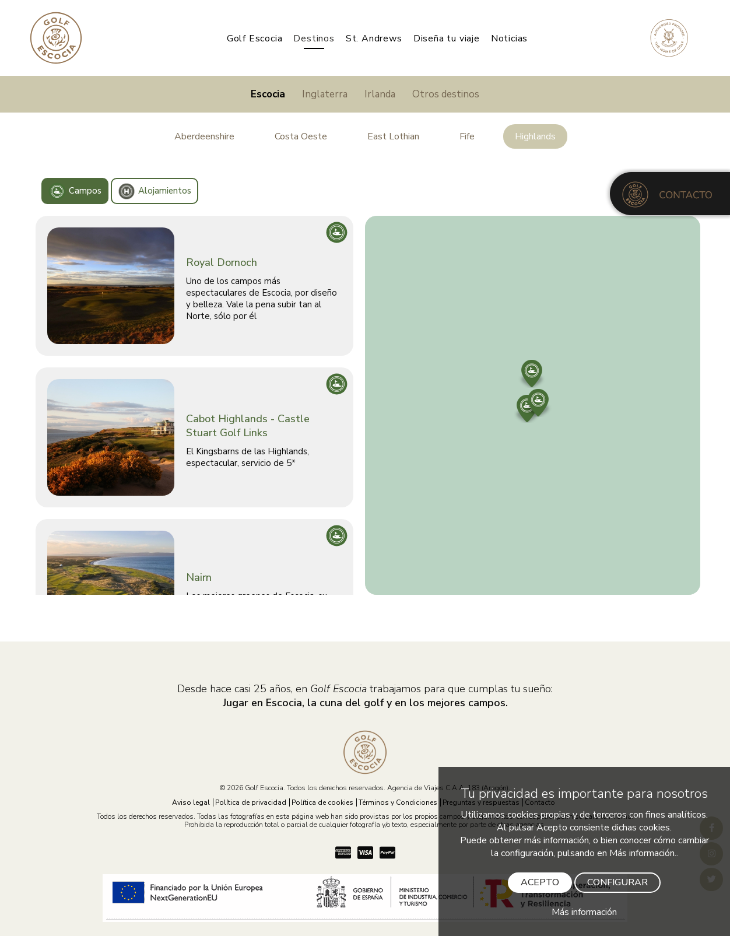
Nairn (199, 577)
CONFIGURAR (617, 882)
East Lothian (393, 136)
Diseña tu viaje (446, 38)
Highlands (535, 136)
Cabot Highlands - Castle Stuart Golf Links (248, 426)
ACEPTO (540, 882)
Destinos (313, 38)
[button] (531, 370)
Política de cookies (322, 802)
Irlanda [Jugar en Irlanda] (379, 94)
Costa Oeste (301, 136)
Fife (467, 136)
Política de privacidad (250, 802)
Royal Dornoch (221, 262)
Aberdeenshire (204, 136)
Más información (584, 912)
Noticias (509, 38)
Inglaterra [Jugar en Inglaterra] (325, 94)
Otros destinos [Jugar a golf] (445, 94)
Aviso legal (191, 802)
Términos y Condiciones (398, 802)
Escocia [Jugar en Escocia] (268, 94)
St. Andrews (374, 38)
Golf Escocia (255, 38)
